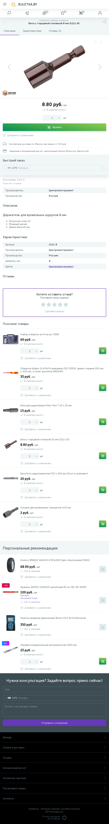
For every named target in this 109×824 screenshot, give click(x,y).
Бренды (54, 737)
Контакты (54, 798)
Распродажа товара (54, 788)
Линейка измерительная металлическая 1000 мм (48, 644)
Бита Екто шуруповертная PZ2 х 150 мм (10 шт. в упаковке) (54, 473)
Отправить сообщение (54, 722)
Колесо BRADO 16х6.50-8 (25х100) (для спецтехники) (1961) (55, 560)
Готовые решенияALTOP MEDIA (54, 817)
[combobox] (10, 168)
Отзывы (54, 757)
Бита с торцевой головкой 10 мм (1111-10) (44, 439)
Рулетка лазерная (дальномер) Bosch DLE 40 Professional (53, 617)
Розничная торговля (54, 778)
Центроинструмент (61, 266)
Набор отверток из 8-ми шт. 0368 (39, 334)
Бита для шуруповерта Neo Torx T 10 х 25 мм (46, 405)
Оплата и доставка (54, 747)
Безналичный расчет (54, 767)
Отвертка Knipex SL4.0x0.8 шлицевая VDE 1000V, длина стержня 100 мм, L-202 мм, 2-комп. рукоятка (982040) (62, 370)
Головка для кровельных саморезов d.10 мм (45, 507)
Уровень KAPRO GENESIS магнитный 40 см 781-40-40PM (53, 587)
